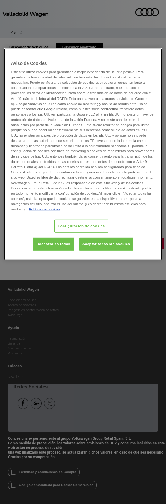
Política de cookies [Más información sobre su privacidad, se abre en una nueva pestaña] (44, 209)
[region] (83, 154)
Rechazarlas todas (53, 244)
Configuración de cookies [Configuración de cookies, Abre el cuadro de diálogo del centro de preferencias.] (81, 226)
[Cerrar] (153, 55)
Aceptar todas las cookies (106, 244)
